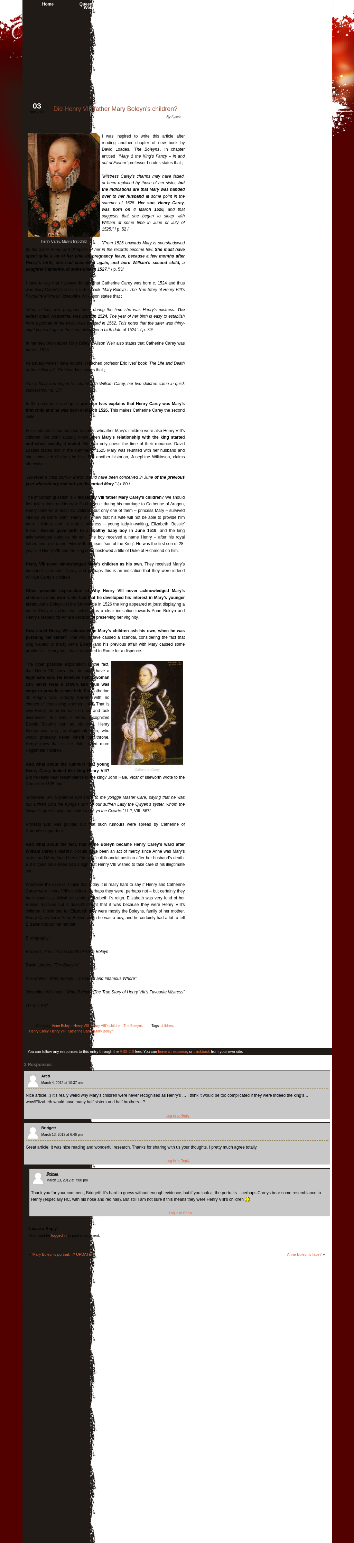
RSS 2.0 (127, 1051)
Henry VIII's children (106, 1026)
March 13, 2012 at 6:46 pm (62, 1135)
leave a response (172, 1051)
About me (149, 4)
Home (47, 4)
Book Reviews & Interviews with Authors (201, 6)
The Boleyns (132, 1026)
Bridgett (48, 1128)
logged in (59, 1235)
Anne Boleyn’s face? (304, 1254)
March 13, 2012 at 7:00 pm (67, 1180)
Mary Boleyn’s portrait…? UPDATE (61, 1254)
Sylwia (176, 117)
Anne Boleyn (252, 4)
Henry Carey (38, 1031)
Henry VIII (80, 1026)
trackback (201, 1051)
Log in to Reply (177, 1115)
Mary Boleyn (103, 1031)
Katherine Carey (79, 1031)
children (166, 1026)
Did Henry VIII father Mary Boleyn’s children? (115, 108)
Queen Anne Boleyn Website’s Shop (99, 6)
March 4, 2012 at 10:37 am (62, 1083)
